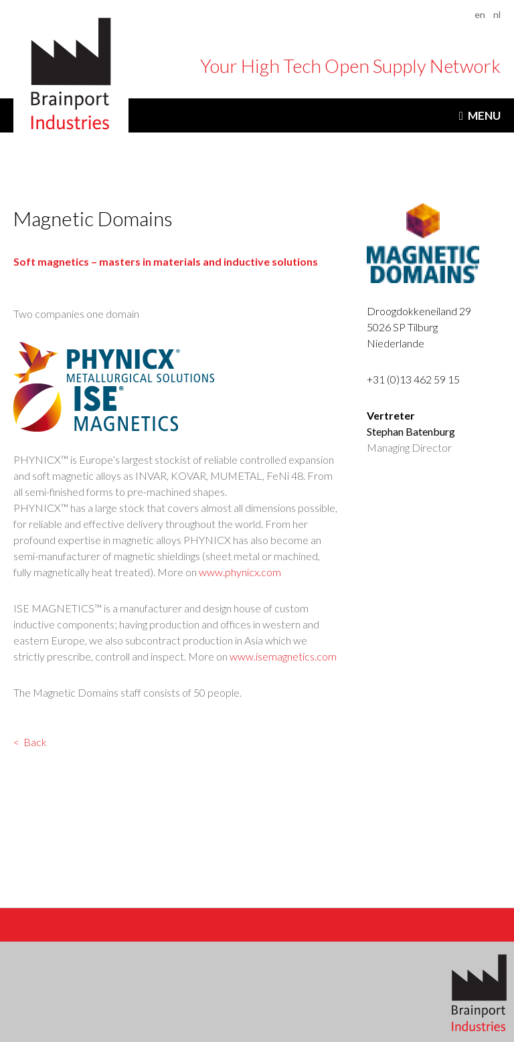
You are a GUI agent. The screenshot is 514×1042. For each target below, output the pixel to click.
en (480, 14)
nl (497, 14)
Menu (484, 115)
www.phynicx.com (240, 572)
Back (35, 741)
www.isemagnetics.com (283, 656)
